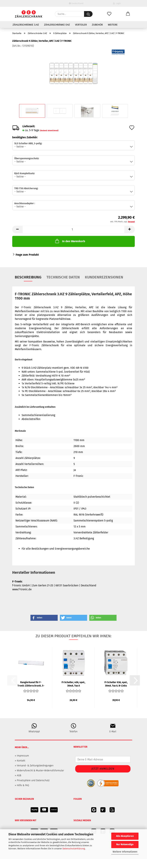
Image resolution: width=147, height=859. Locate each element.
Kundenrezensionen (104, 277)
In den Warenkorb (69, 241)
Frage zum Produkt (27, 254)
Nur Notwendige (125, 844)
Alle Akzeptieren (125, 836)
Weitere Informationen (125, 851)
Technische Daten (63, 277)
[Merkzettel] (109, 14)
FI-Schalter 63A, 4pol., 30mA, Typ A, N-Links (116, 684)
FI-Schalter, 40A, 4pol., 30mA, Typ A (73, 684)
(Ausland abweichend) (49, 130)
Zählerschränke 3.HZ (26, 24)
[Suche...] (88, 14)
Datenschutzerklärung (73, 848)
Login (117, 3)
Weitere (113, 24)
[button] (128, 14)
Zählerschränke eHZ (57, 24)
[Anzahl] (73, 229)
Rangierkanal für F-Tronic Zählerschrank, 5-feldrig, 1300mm (31, 684)
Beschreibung (28, 277)
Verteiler (81, 24)
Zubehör (97, 24)
